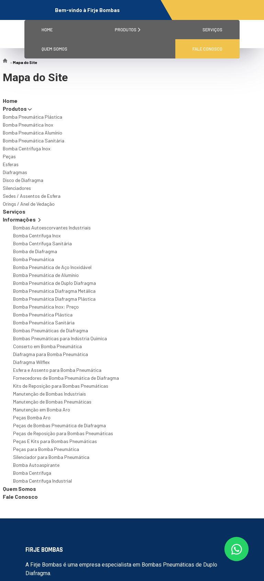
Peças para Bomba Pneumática (46, 449)
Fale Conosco (207, 49)
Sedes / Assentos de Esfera (31, 196)
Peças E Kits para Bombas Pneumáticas (55, 441)
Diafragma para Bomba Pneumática (50, 354)
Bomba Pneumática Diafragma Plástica (54, 299)
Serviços (212, 29)
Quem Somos (54, 49)
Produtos (127, 29)
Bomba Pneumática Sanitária (33, 140)
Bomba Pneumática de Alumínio (46, 275)
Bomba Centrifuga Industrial (42, 481)
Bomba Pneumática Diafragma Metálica (54, 291)
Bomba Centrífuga (32, 473)
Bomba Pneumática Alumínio (32, 133)
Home (47, 29)
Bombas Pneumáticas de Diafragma (50, 330)
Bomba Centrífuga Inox (27, 148)
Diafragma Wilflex (31, 362)
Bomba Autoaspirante (36, 465)
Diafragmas (15, 172)
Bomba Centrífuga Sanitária (42, 243)
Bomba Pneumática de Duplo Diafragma (54, 283)
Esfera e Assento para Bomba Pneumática (57, 370)
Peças (9, 156)
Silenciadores (17, 188)
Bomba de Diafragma (35, 251)
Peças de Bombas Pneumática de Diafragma (59, 425)
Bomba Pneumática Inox (28, 125)
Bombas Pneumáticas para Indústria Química (60, 338)
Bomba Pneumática (33, 259)
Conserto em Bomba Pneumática (47, 346)
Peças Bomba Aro (32, 417)
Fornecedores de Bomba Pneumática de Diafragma (66, 378)
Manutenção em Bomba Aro (41, 409)
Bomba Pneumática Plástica (32, 117)
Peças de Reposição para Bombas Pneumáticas (63, 433)
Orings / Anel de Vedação (29, 204)
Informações (22, 219)
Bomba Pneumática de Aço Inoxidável (52, 267)
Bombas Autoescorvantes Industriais (52, 227)
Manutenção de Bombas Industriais (49, 394)
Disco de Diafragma (23, 180)
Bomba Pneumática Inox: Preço (46, 307)
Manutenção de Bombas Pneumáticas (52, 402)
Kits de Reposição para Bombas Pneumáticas (60, 386)
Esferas (11, 164)
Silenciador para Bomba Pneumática (51, 457)
